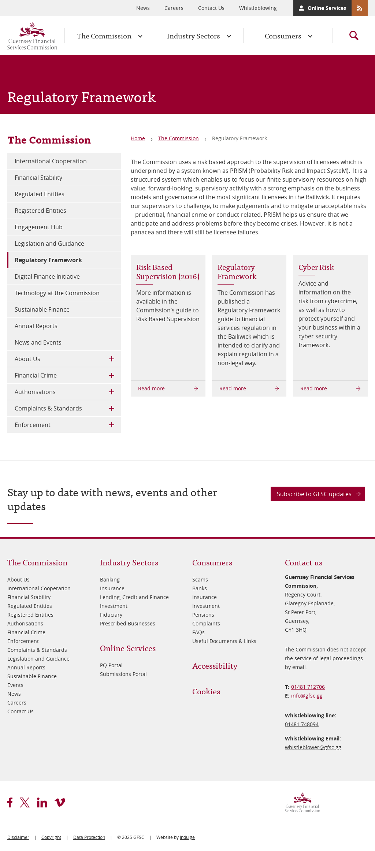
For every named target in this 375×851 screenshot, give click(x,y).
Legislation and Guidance (49, 243)
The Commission (104, 35)
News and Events (38, 342)
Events (15, 684)
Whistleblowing (258, 7)
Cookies (206, 690)
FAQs (198, 632)
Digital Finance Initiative (47, 276)
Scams (200, 579)
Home (138, 138)
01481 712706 (308, 686)
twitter (25, 802)
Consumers (283, 35)
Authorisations (35, 392)
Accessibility (214, 665)
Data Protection (89, 837)
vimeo (60, 802)
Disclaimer (18, 837)
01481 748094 (302, 724)
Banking (110, 579)
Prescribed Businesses (127, 623)
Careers (173, 7)
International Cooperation (51, 161)
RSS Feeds (360, 8)
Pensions (203, 614)
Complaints (206, 623)
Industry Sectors (193, 35)
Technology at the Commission (57, 293)
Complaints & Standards (48, 408)
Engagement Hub (39, 227)
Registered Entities (40, 211)
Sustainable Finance (42, 309)
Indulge (187, 837)
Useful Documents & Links (224, 641)
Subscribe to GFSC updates (314, 494)
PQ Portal (111, 665)
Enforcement (33, 425)
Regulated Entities (39, 194)
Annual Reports (36, 326)
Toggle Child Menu (112, 359)
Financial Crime (36, 375)
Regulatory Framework (48, 260)
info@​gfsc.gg (307, 695)
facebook (9, 802)
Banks (199, 588)
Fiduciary (111, 614)
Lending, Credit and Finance (134, 597)
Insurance (112, 588)
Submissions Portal (123, 673)
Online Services (327, 7)
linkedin (42, 802)
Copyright (51, 837)
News (143, 7)
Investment (113, 605)
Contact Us (211, 7)
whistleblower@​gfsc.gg (313, 747)
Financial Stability (38, 178)
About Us (27, 359)
